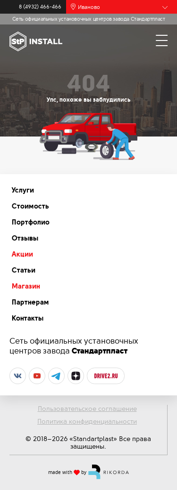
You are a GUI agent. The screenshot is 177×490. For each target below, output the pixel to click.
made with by (88, 471)
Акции (22, 254)
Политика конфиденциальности (87, 421)
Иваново (89, 6)
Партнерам (30, 302)
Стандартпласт (99, 350)
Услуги (23, 190)
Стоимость (30, 206)
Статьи (23, 270)
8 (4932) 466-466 (40, 7)
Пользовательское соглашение (87, 408)
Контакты (27, 318)
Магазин (26, 286)
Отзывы (25, 238)
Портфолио (31, 222)
